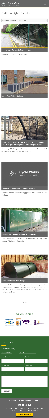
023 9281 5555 (6, 353)
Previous (24, 302)
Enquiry (4, 374)
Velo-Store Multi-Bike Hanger (14, 280)
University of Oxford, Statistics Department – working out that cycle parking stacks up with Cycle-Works (23, 143)
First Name (5, 357)
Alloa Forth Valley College (12, 96)
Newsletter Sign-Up (24, 414)
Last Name (29, 357)
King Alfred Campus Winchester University (19, 234)
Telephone (28, 365)
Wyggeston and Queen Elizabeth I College (18, 188)
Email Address (6, 365)
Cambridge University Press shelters (16, 50)
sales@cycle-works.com (27, 353)
